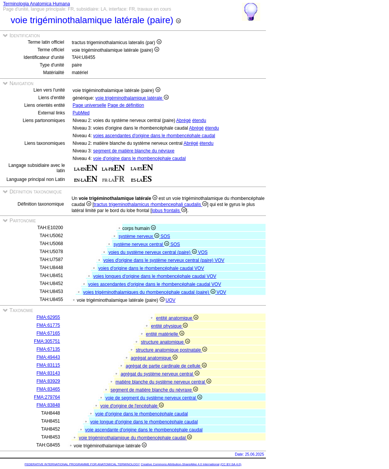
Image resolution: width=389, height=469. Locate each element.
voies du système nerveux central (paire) (153, 252)
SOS (165, 236)
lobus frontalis (169, 210)
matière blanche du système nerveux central (163, 382)
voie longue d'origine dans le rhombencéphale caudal (144, 422)
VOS (202, 252)
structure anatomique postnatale (171, 350)
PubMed (81, 113)
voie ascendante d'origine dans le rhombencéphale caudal (143, 430)
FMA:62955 (48, 317)
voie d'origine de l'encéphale (132, 406)
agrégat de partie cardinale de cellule (166, 366)
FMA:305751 (47, 341)
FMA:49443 (48, 357)
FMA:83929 (48, 381)
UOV (171, 300)
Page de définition (126, 105)
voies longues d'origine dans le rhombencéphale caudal (150, 276)
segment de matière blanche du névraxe (133, 151)
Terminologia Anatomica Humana (36, 3)
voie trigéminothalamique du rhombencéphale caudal (135, 437)
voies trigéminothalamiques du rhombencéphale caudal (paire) (150, 292)
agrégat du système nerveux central (159, 374)
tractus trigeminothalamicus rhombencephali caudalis (150, 204)
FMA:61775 (48, 325)
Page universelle (89, 105)
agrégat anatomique (154, 358)
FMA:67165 (48, 333)
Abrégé (183, 120)
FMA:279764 (47, 397)
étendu (199, 120)
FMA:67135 (48, 349)
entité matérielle (165, 334)
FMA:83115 (48, 365)
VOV (219, 260)
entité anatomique (177, 318)
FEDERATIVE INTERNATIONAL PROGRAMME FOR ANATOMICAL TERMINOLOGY (82, 464)
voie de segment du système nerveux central (153, 398)
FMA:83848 (48, 405)
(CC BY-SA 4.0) (230, 464)
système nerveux (139, 236)
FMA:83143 (48, 373)
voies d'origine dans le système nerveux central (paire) (159, 260)
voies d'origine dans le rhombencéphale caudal (146, 268)
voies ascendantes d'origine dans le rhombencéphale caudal (154, 135)
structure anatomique (165, 342)
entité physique (169, 326)
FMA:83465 (48, 389)
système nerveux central (142, 244)
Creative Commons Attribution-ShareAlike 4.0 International (180, 464)
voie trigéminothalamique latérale (131, 98)
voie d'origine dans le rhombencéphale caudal (139, 158)
